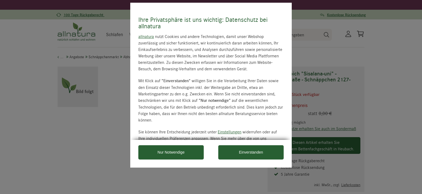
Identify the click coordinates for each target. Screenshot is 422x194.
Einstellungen (229, 131)
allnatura (146, 36)
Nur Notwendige (170, 152)
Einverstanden (251, 152)
